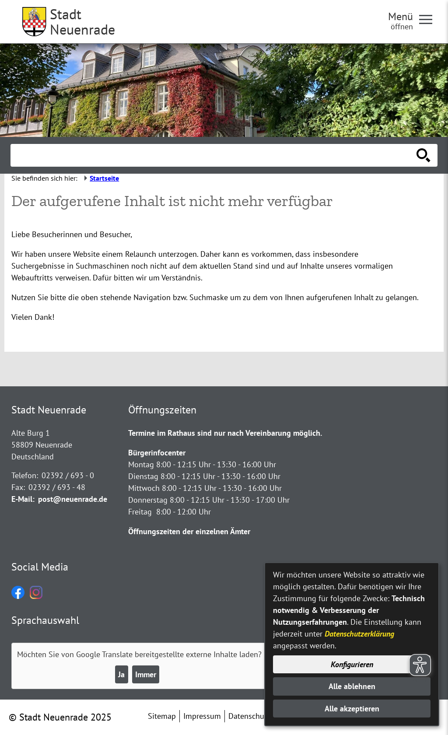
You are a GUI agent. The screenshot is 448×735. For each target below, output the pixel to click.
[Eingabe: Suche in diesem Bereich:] (214, 155)
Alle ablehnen (352, 686)
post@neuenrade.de (72, 499)
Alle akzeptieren (352, 709)
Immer (145, 674)
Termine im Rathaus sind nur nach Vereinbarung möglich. (225, 433)
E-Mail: (23, 499)
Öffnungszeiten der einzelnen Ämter (189, 531)
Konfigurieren (352, 664)
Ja (121, 674)
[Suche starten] (423, 155)
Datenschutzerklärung (359, 634)
